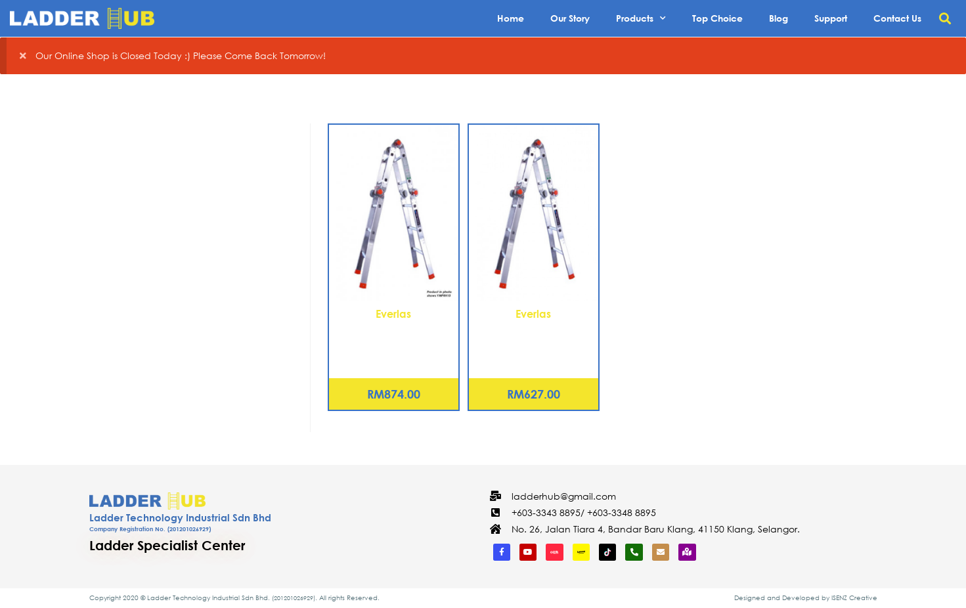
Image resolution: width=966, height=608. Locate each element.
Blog (778, 18)
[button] (945, 19)
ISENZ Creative (854, 598)
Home (510, 18)
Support (830, 18)
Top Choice (717, 18)
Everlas (393, 313)
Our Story (570, 18)
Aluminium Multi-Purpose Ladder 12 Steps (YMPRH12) (394, 337)
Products (641, 18)
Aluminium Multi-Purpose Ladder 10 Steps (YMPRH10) (533, 337)
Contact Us (897, 18)
